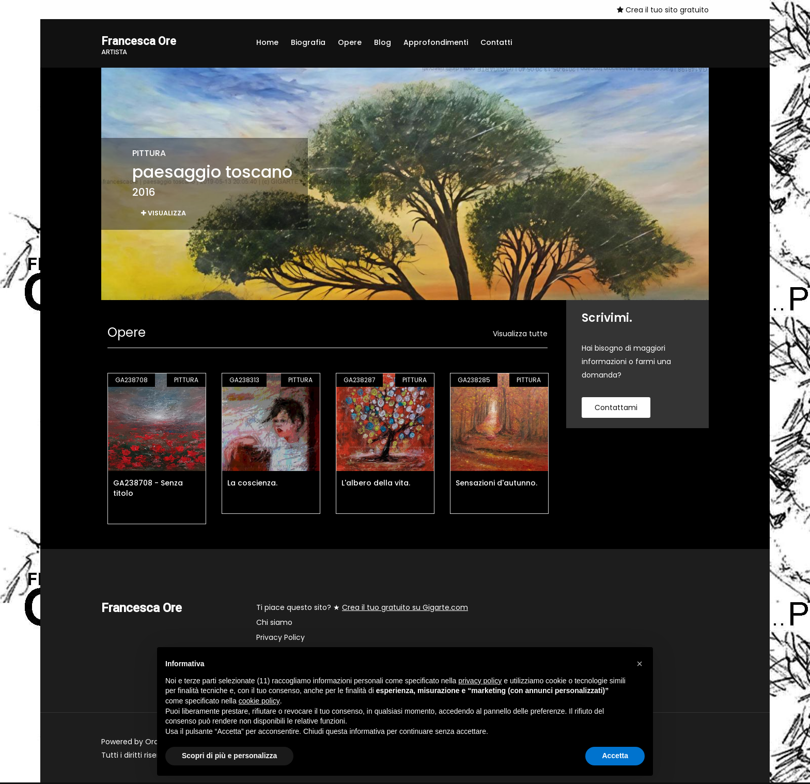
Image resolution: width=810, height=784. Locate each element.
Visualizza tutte (520, 335)
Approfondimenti (435, 42)
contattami (616, 409)
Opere (350, 42)
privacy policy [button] (480, 681)
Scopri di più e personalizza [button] (229, 755)
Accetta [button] (615, 755)
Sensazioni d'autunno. (496, 484)
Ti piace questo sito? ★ (362, 609)
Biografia (308, 42)
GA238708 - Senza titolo (148, 489)
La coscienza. (252, 484)
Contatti (496, 42)
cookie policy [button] (259, 701)
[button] (639, 663)
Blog (382, 42)
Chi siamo (274, 624)
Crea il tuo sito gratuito (663, 10)
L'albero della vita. (375, 484)
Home (267, 42)
